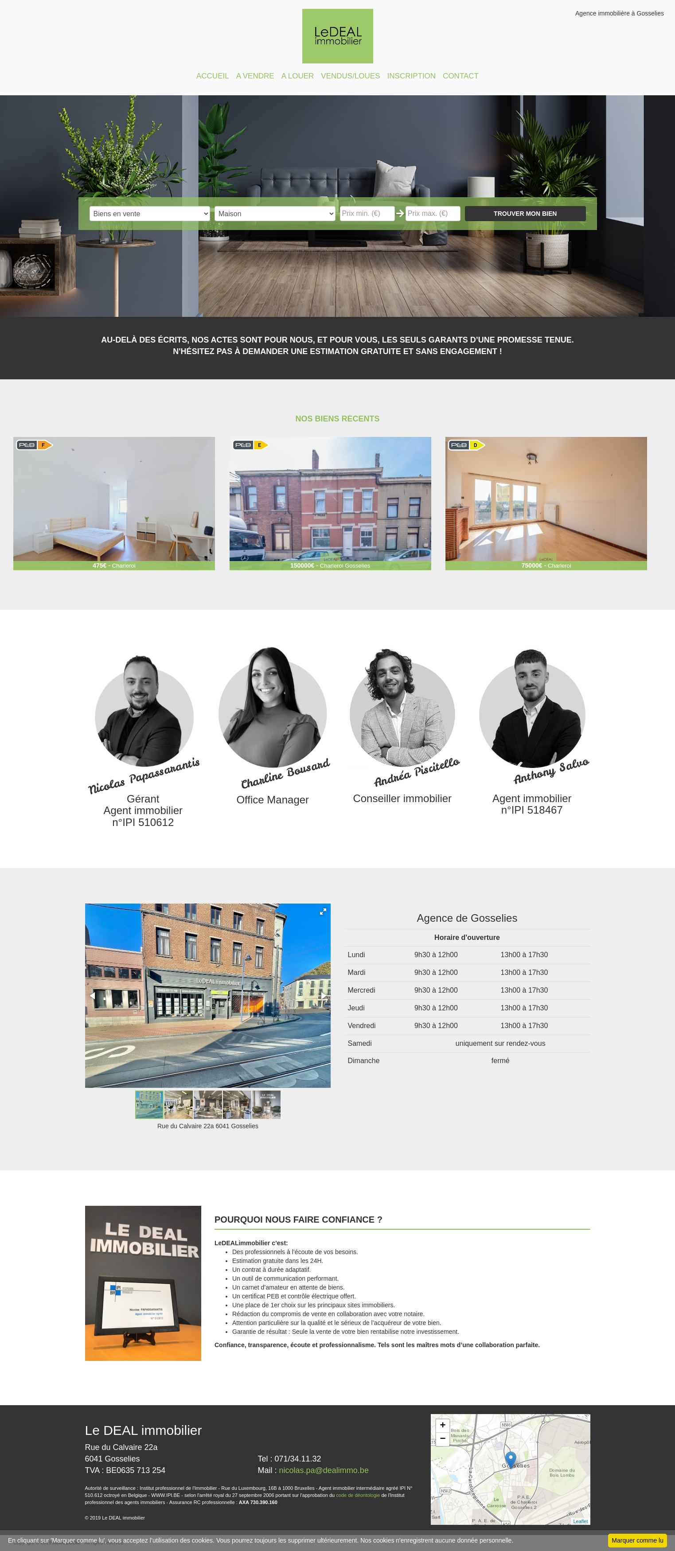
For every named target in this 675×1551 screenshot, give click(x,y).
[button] (323, 911)
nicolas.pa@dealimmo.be (324, 1470)
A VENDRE (255, 76)
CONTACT (461, 76)
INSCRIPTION (411, 76)
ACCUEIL (212, 76)
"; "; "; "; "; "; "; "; (275, 213)
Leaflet (580, 1521)
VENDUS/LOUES (350, 76)
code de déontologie (358, 1495)
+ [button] (442, 1426)
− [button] (442, 1439)
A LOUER (297, 76)
